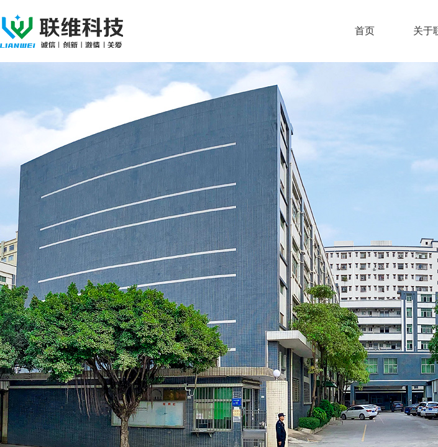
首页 (365, 30)
